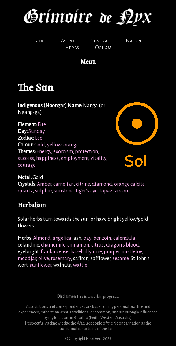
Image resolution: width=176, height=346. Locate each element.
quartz (25, 191)
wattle (80, 265)
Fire (42, 124)
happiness (47, 158)
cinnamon (78, 245)
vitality (98, 158)
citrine (83, 184)
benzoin (102, 238)
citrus (97, 245)
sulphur (43, 191)
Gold (39, 145)
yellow (54, 145)
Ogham (103, 47)
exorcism (63, 151)
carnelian (63, 184)
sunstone (63, 191)
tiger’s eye (86, 191)
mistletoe (132, 252)
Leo (39, 138)
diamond (102, 184)
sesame (121, 258)
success (26, 158)
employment (74, 158)
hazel (76, 252)
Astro (67, 41)
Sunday (36, 131)
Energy (43, 151)
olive (43, 258)
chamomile (53, 245)
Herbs (72, 47)
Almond (42, 238)
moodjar (27, 258)
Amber (44, 184)
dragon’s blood (122, 245)
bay (87, 238)
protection (86, 151)
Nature (134, 41)
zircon (121, 191)
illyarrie (93, 252)
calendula (124, 238)
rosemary (61, 258)
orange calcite (129, 184)
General (100, 41)
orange (71, 145)
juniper (111, 252)
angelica (62, 238)
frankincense (54, 252)
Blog (39, 41)
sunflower (40, 265)
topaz (105, 191)
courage (27, 165)
